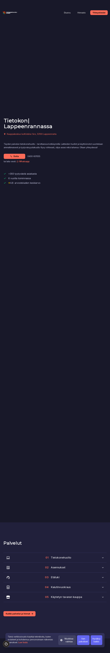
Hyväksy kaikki (96, 640)
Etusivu (67, 12)
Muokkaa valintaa (66, 640)
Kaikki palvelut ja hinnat (19, 613)
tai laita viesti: (17, 161)
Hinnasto (81, 12)
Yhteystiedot (99, 12)
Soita (14, 156)
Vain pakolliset (83, 640)
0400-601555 (34, 156)
